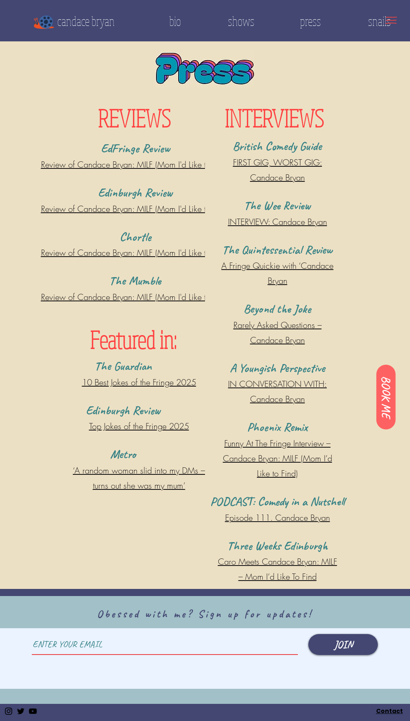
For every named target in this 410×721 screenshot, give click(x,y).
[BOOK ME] (385, 396)
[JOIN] (343, 644)
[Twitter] (21, 711)
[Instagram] (8, 711)
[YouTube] (33, 711)
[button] (391, 20)
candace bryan (86, 21)
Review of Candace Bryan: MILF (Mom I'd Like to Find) (135, 208)
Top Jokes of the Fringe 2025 (139, 426)
